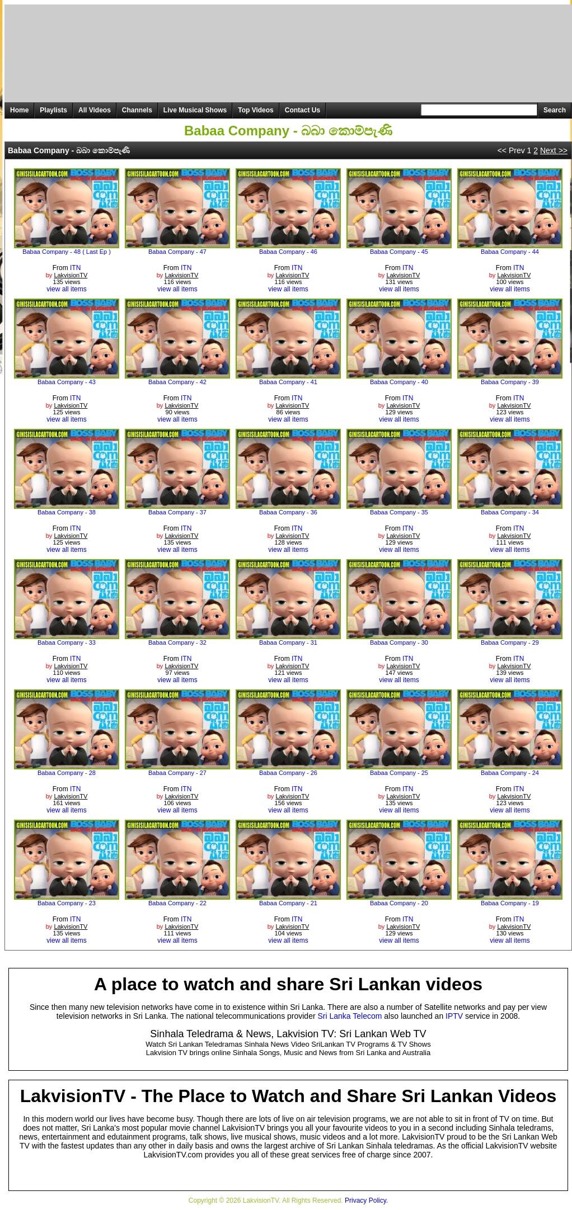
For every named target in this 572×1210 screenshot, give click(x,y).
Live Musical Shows (195, 110)
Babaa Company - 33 (66, 642)
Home (19, 110)
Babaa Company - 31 (288, 642)
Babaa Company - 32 (177, 642)
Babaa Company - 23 (66, 903)
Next (554, 150)
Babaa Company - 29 (510, 642)
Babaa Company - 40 (399, 382)
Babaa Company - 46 (288, 251)
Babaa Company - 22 (177, 903)
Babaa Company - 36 (288, 512)
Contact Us (302, 110)
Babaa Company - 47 (177, 251)
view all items (66, 289)
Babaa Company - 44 (510, 251)
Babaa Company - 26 (288, 772)
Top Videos (256, 110)
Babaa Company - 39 (510, 382)
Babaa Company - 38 (66, 512)
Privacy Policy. (366, 1200)
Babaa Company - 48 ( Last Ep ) (66, 251)
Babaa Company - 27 (177, 772)
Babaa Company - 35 (399, 512)
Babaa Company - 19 (510, 903)
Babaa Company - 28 (66, 772)
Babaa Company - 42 (177, 382)
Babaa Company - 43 (66, 382)
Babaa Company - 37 (177, 512)
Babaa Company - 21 (288, 903)
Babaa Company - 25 (399, 772)
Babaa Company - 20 (399, 903)
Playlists (53, 110)
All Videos (94, 110)
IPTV (454, 1016)
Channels (137, 110)
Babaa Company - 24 (510, 772)
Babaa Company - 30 (399, 642)
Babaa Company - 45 (399, 251)
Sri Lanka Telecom (350, 1016)
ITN (75, 268)
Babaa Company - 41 (288, 382)
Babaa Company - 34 (510, 512)
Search (554, 110)
